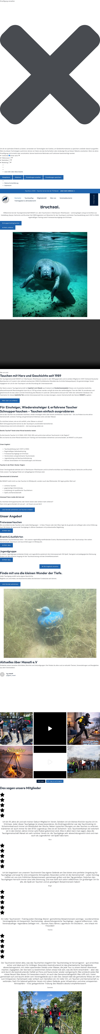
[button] (50, 75)
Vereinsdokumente (57, 197)
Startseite (16, 197)
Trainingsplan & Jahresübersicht (24, 201)
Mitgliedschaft (37, 197)
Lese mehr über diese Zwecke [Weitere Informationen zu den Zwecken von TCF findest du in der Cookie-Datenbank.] (14, 172)
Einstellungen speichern (53, 177)
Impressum (8, 185)
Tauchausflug (26, 197)
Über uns (46, 197)
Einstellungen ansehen (33, 177)
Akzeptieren (6, 177)
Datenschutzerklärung (11, 183)
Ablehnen (18, 177)
